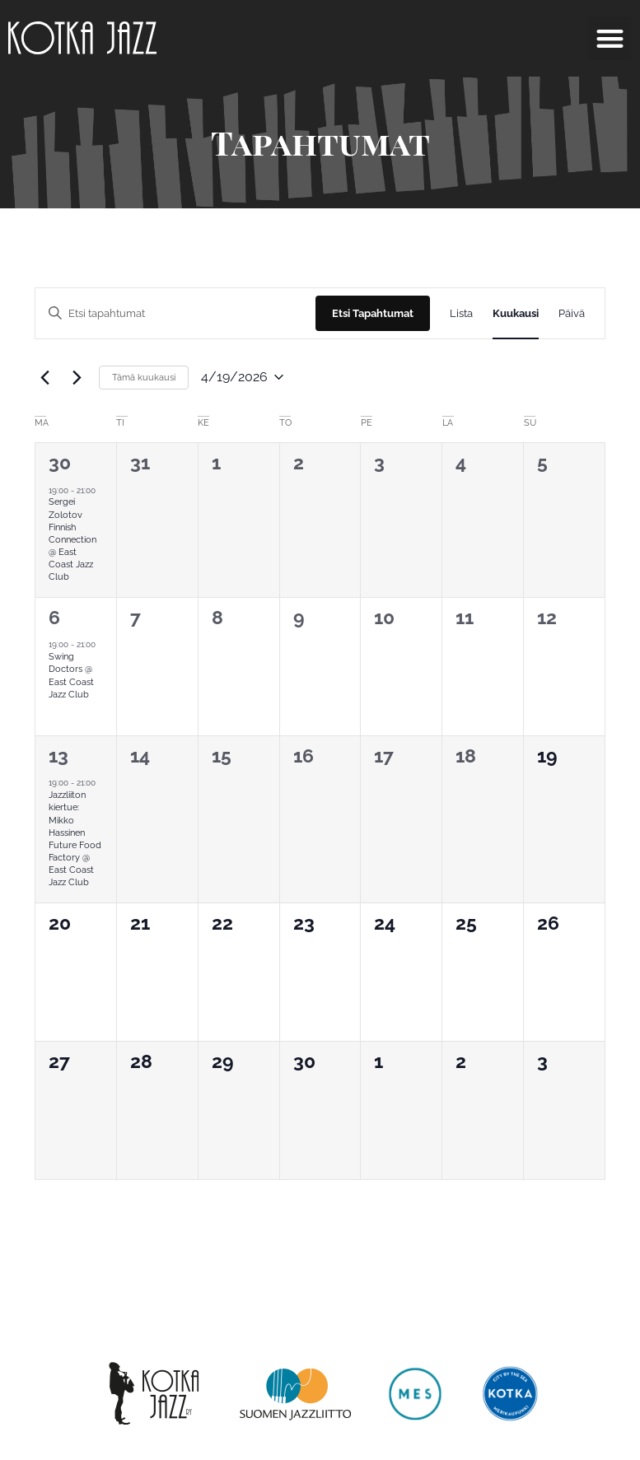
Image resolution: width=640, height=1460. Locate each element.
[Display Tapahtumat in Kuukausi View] (516, 313)
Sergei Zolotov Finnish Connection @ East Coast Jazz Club (72, 539)
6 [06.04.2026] (54, 617)
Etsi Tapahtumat (372, 313)
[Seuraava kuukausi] (76, 377)
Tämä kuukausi (143, 377)
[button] (610, 38)
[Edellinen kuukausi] (44, 377)
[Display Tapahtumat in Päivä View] (571, 313)
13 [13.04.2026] (58, 755)
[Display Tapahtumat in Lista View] (461, 313)
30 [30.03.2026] (60, 462)
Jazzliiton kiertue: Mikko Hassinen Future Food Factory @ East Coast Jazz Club (75, 839)
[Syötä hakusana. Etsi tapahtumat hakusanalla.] (175, 313)
